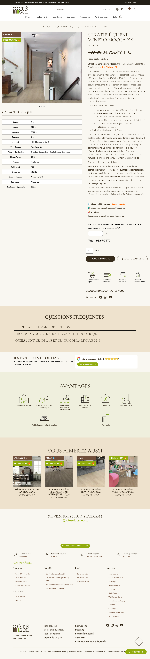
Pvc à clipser (58, 17)
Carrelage (72, 17)
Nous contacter (52, 633)
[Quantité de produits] (89, 251)
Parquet (30, 17)
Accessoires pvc (83, 581)
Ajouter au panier (101, 258)
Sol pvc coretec (82, 574)
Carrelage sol (20, 596)
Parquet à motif (21, 581)
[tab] (75, 327)
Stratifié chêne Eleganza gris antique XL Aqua (59, 492)
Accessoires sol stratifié (55, 588)
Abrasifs (111, 605)
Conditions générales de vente (54, 651)
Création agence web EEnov (118, 651)
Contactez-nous (114, 291)
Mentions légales (75, 651)
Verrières (80, 637)
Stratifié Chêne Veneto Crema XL (123, 490)
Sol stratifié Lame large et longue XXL (70, 27)
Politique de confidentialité (95, 651)
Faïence (18, 600)
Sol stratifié (43, 17)
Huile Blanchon (114, 593)
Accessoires (86, 17)
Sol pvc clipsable (83, 578)
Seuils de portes (114, 585)
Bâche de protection (116, 612)
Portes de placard (84, 633)
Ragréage (111, 581)
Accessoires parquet (22, 585)
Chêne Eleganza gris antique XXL (26, 490)
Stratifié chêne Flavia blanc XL (91, 490)
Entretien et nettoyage (116, 601)
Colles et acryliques (115, 578)
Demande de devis (53, 637)
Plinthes (111, 589)
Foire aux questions (54, 629)
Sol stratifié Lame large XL (55, 574)
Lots (115, 17)
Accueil (45, 27)
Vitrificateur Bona (115, 597)
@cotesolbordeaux (75, 520)
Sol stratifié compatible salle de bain (59, 584)
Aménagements (103, 17)
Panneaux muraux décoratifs (90, 641)
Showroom (81, 625)
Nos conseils (50, 625)
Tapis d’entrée (113, 616)
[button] (132, 259)
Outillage (111, 608)
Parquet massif (20, 578)
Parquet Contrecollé (22, 574)
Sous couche (113, 574)
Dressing (79, 629)
